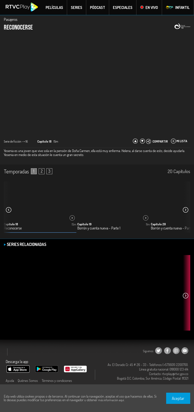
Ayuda (10, 380)
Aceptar (178, 398)
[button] (185, 210)
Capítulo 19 (84, 224)
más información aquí (111, 400)
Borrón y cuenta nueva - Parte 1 (98, 228)
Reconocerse (13, 228)
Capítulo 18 (11, 224)
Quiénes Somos (28, 380)
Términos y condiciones (57, 380)
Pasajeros (10, 19)
